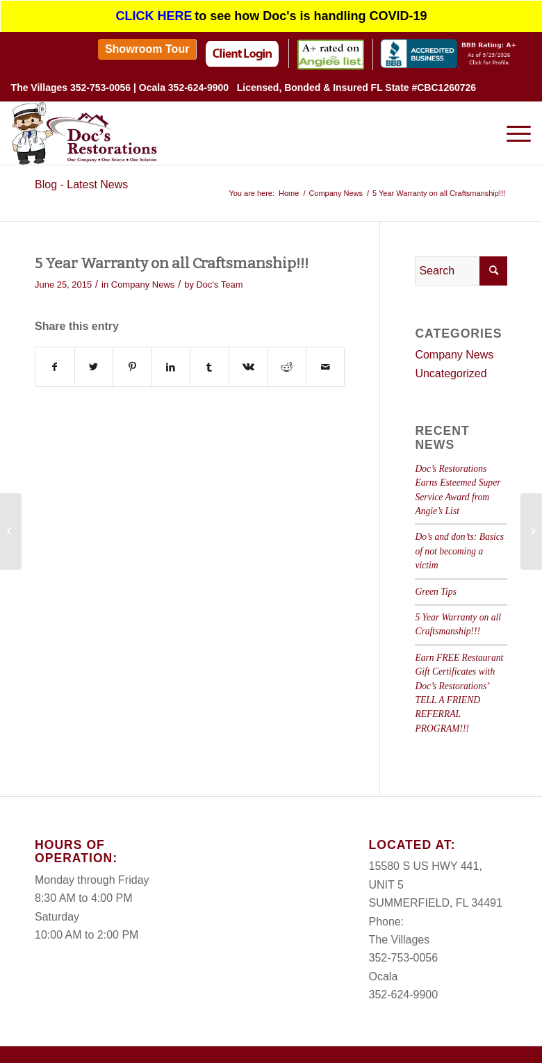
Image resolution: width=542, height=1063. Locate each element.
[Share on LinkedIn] (171, 359)
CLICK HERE (154, 12)
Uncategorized (450, 366)
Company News (142, 277)
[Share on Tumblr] (209, 359)
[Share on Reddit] (287, 359)
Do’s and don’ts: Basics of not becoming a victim (459, 544)
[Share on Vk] (248, 359)
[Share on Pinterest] (132, 359)
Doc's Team (220, 277)
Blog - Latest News (81, 177)
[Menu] (512, 126)
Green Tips (436, 584)
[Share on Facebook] (54, 359)
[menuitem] (147, 42)
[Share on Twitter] (94, 359)
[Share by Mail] (325, 359)
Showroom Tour (147, 42)
